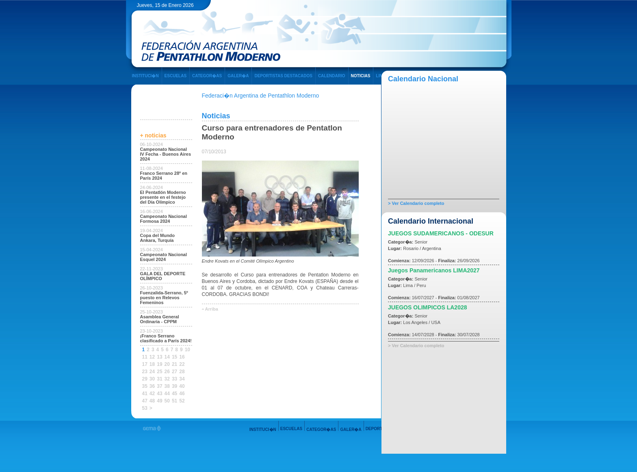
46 (181, 393)
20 (167, 364)
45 (174, 393)
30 (152, 379)
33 (174, 379)
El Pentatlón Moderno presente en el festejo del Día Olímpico (163, 197)
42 (152, 393)
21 (174, 364)
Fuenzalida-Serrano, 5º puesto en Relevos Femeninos (164, 297)
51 (174, 401)
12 (152, 357)
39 (174, 386)
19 (159, 364)
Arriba (211, 309)
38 (167, 386)
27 (174, 371)
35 (144, 386)
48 (152, 401)
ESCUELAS (175, 76)
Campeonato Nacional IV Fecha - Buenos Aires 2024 (165, 154)
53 (144, 408)
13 (159, 357)
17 (144, 364)
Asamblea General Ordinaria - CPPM (159, 319)
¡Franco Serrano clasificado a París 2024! (166, 338)
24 (152, 371)
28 (181, 371)
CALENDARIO (331, 76)
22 (181, 364)
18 (152, 364)
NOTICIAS (360, 76)
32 (167, 379)
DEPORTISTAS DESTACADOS (283, 76)
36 (152, 386)
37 (159, 386)
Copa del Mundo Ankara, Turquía (157, 238)
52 (181, 401)
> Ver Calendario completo (416, 203)
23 (144, 371)
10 (187, 349)
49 (159, 401)
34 (181, 379)
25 (159, 371)
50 (167, 401)
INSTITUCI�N (145, 76)
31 (159, 379)
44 (167, 393)
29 (144, 379)
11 (144, 357)
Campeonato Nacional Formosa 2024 (163, 219)
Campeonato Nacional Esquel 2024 (163, 257)
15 (174, 357)
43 (159, 393)
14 (167, 357)
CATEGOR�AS (207, 76)
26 (167, 371)
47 (144, 401)
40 (181, 386)
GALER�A (238, 76)
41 (144, 393)
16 (181, 357)
